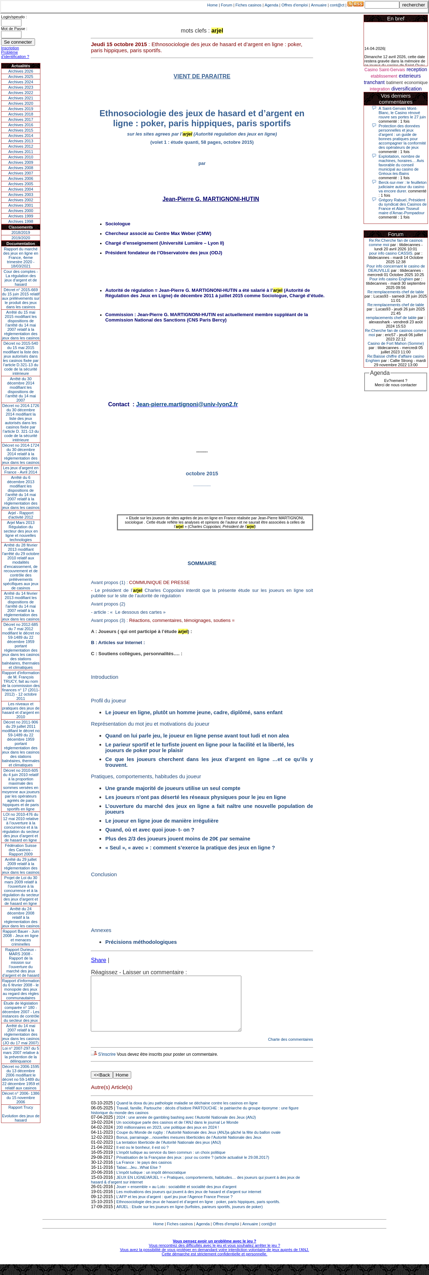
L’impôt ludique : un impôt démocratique (151, 1183)
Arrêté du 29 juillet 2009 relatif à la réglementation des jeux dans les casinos (21, 865)
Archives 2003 (20, 194)
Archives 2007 (20, 173)
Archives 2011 (20, 151)
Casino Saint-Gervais (384, 69)
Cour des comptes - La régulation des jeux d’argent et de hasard (21, 277)
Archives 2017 (20, 119)
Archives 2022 (20, 92)
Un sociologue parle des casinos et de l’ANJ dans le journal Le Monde (177, 1133)
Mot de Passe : (14, 28)
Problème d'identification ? (15, 54)
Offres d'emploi (294, 5)
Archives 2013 (20, 141)
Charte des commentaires (290, 1050)
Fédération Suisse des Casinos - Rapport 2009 (21, 849)
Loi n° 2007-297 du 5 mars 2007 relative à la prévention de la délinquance (21, 1054)
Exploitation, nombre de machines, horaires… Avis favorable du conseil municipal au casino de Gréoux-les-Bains (401, 165)
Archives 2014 (20, 135)
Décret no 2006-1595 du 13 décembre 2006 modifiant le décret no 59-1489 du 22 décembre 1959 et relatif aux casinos (21, 1077)
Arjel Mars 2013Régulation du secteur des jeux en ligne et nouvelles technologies (21, 531)
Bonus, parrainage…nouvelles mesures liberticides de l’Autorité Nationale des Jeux (189, 1148)
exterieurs (410, 76)
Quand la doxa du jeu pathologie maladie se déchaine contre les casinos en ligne (187, 1114)
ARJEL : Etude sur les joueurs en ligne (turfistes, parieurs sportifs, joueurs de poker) (190, 1217)
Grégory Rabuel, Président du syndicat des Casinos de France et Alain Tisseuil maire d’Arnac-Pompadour (403, 206)
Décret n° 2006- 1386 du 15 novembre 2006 (21, 1097)
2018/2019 (20, 232)
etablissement (384, 76)
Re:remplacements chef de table (396, 292)
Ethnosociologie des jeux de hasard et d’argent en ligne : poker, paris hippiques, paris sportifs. (198, 1212)
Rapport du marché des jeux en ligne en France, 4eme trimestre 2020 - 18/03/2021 (20, 257)
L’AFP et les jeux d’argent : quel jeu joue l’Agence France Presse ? (175, 1207)
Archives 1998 (20, 221)
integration (380, 89)
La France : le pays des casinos (144, 1173)
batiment (394, 82)
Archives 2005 (20, 184)
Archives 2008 (20, 168)
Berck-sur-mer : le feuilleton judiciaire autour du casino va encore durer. (403, 186)
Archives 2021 (20, 98)
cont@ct (337, 5)
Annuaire (319, 5)
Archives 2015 (20, 130)
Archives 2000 (20, 211)
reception (416, 69)
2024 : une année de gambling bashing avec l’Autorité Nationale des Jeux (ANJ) (186, 1128)
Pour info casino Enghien (391, 279)
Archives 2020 (20, 103)
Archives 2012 (20, 146)
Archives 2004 (20, 189)
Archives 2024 (20, 82)
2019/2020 (20, 238)
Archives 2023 (20, 87)
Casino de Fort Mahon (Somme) (396, 343)
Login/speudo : (14, 17)
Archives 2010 (20, 157)
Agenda (271, 5)
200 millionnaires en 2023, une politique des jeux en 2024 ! (168, 1138)
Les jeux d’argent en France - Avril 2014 (20, 470)
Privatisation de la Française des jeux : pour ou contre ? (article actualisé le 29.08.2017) (193, 1168)
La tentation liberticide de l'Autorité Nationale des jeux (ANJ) (169, 1153)
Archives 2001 (20, 205)
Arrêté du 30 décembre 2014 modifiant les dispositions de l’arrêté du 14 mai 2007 (21, 389)
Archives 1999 (20, 216)
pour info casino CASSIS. (391, 253)
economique (416, 82)
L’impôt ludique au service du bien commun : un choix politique (171, 1163)
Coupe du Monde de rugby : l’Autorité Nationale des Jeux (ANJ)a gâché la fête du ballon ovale (199, 1143)
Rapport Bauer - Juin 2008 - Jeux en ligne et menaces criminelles (21, 937)
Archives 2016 (20, 125)
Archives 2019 (20, 109)
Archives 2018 (20, 114)
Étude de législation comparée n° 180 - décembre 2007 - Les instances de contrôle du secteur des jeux (20, 1012)
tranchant (374, 82)
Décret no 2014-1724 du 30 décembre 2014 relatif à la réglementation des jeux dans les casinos (21, 454)
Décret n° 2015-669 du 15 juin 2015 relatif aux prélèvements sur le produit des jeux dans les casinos (20, 298)
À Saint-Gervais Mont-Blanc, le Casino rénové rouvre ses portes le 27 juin (402, 112)
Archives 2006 (20, 178)
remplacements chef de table (391, 317)
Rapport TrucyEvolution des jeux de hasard (21, 1113)
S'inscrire (106, 1065)
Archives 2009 (20, 162)
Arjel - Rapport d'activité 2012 (21, 515)
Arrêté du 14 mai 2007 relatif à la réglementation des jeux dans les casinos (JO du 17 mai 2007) (21, 1034)
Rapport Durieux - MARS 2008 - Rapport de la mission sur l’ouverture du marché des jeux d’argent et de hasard (20, 962)
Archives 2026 (20, 71)
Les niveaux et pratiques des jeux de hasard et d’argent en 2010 (21, 710)
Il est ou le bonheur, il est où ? (143, 1158)
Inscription (10, 48)
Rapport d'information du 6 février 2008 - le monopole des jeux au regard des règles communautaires (21, 989)
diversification (406, 89)
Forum (226, 5)
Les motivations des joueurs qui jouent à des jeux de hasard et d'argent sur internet (189, 1202)
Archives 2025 (20, 76)
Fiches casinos (249, 5)
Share (98, 960)
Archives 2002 (20, 200)
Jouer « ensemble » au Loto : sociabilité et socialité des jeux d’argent (177, 1197)
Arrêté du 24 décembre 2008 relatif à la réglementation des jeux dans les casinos (21, 917)
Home (212, 5)
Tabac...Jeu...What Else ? (139, 1178)
